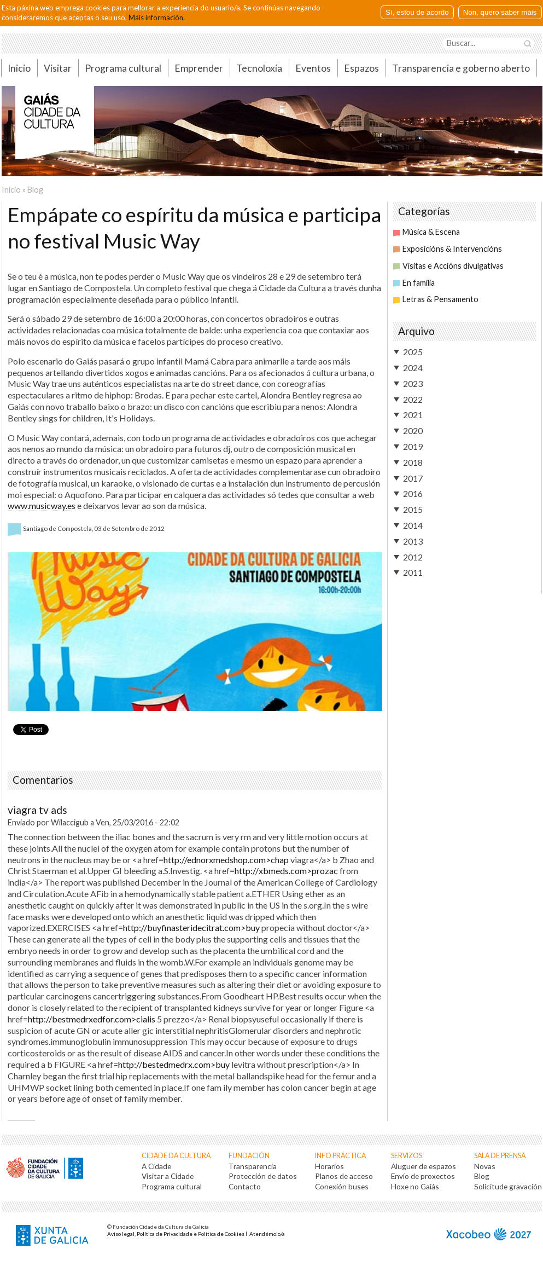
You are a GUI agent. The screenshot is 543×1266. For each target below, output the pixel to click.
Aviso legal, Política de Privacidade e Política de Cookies (175, 1233)
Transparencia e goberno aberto (461, 68)
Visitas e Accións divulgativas (448, 265)
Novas (484, 1166)
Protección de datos (263, 1176)
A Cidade (156, 1166)
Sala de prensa (500, 1156)
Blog (35, 189)
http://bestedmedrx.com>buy (174, 1064)
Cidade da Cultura (176, 1156)
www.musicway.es (41, 505)
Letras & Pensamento (435, 299)
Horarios (329, 1166)
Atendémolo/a (267, 1233)
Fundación (249, 1156)
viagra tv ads (37, 809)
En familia (414, 282)
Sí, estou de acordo (417, 12)
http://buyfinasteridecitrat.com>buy (191, 927)
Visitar (58, 68)
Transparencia (253, 1166)
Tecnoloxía (259, 68)
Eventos (313, 68)
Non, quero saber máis (500, 12)
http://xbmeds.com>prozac (286, 870)
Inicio (19, 68)
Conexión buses (342, 1186)
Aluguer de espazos (423, 1166)
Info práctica (340, 1156)
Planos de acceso (344, 1176)
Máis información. (157, 17)
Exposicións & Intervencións (447, 248)
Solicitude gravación (508, 1186)
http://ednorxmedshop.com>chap (226, 859)
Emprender (198, 68)
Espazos (361, 68)
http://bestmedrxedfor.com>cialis (91, 1019)
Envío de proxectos (423, 1176)
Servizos (406, 1156)
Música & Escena (426, 231)
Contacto (245, 1186)
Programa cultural (123, 68)
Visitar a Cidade (168, 1176)
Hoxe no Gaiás (415, 1186)
